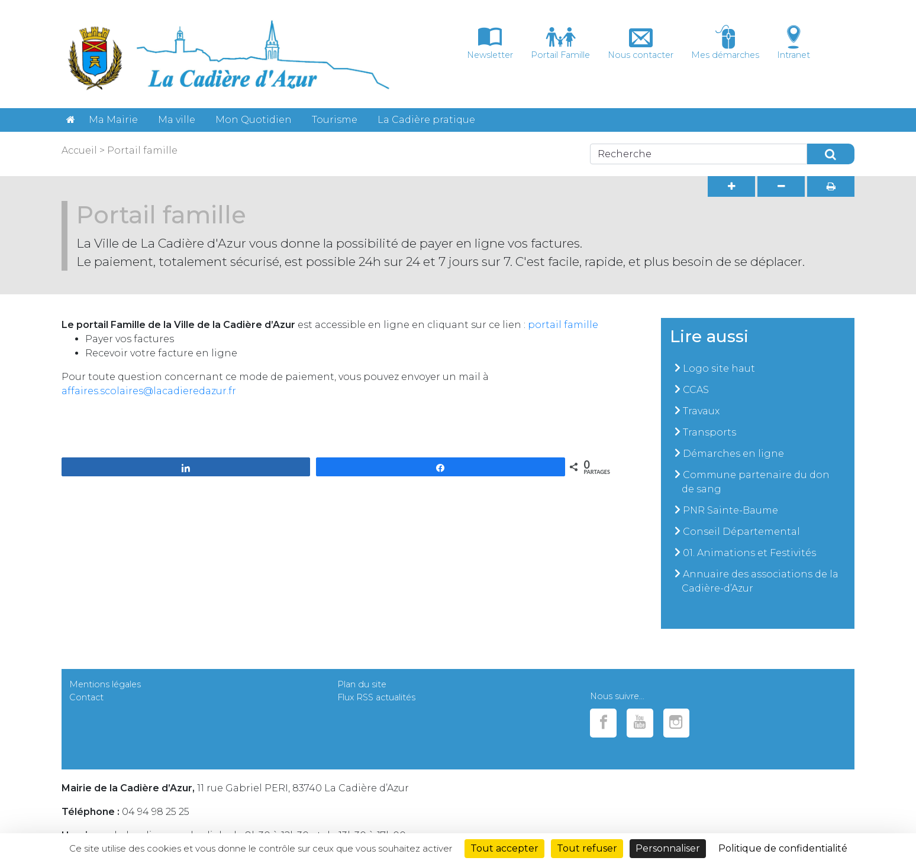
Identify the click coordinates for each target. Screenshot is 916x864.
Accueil (79, 150)
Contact (86, 697)
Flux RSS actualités (376, 697)
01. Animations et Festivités (749, 552)
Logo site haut (719, 368)
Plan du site (361, 684)
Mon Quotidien (253, 119)
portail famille (563, 324)
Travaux (701, 411)
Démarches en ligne (733, 453)
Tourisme (334, 119)
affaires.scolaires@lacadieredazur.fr (149, 391)
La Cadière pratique (426, 119)
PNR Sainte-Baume (730, 510)
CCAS (696, 389)
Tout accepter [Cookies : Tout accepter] (504, 848)
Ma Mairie (113, 119)
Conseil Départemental (741, 531)
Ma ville (176, 119)
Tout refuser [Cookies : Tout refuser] (587, 848)
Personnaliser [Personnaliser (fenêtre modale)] (668, 848)
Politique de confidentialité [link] (782, 848)
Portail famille (142, 150)
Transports (709, 432)
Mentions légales (105, 684)
